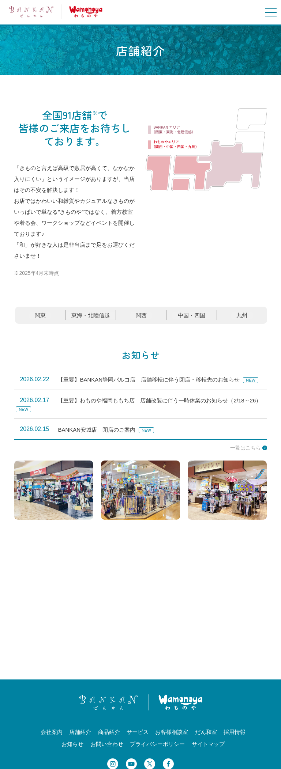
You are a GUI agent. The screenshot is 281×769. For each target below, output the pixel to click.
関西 (142, 320)
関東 (39, 320)
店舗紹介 (80, 736)
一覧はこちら (245, 452)
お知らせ (140, 359)
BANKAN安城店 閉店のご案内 (96, 434)
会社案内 (52, 736)
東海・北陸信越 (91, 320)
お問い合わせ (106, 748)
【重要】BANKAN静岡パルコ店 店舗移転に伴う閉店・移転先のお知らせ (149, 384)
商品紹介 (109, 736)
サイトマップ (208, 748)
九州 (242, 320)
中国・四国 (192, 320)
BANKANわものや (56, 11)
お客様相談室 (171, 736)
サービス (138, 736)
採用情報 (235, 736)
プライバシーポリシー (157, 748)
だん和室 (206, 736)
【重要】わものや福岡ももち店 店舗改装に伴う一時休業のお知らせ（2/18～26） (159, 405)
